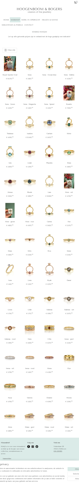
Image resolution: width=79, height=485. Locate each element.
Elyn (69, 368)
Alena (49, 368)
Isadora (29, 134)
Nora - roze (29, 222)
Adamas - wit (69, 310)
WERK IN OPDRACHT (30, 20)
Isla (10, 163)
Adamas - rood (9, 339)
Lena (29, 280)
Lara (49, 192)
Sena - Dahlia (69, 75)
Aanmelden (7, 459)
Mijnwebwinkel (68, 481)
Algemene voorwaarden (9, 469)
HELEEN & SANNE (50, 20)
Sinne (69, 251)
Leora (10, 310)
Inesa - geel (69, 339)
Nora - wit (69, 192)
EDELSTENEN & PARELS (12, 25)
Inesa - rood (29, 368)
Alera (10, 427)
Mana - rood (49, 427)
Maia (69, 163)
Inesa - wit (10, 368)
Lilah (30, 310)
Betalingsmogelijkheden (9, 472)
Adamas (49, 310)
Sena (29, 75)
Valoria (29, 398)
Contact (4, 467)
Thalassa (10, 134)
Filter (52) (9, 50)
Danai (69, 280)
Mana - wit (69, 427)
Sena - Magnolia (29, 104)
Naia (29, 339)
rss (43, 481)
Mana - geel (29, 427)
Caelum (49, 134)
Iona (10, 280)
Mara (10, 251)
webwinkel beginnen (50, 481)
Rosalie (69, 104)
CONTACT (28, 25)
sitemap (39, 481)
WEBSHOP (15, 20)
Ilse (69, 222)
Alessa (10, 192)
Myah (49, 280)
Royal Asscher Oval (10, 75)
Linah (30, 163)
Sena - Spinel (49, 104)
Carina (49, 222)
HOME (6, 20)
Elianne (49, 398)
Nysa (10, 398)
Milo (29, 251)
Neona (69, 398)
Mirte (69, 134)
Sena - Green (10, 104)
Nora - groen (10, 222)
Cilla (49, 339)
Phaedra (49, 163)
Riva (49, 251)
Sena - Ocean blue (49, 75)
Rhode (29, 192)
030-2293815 (58, 451)
